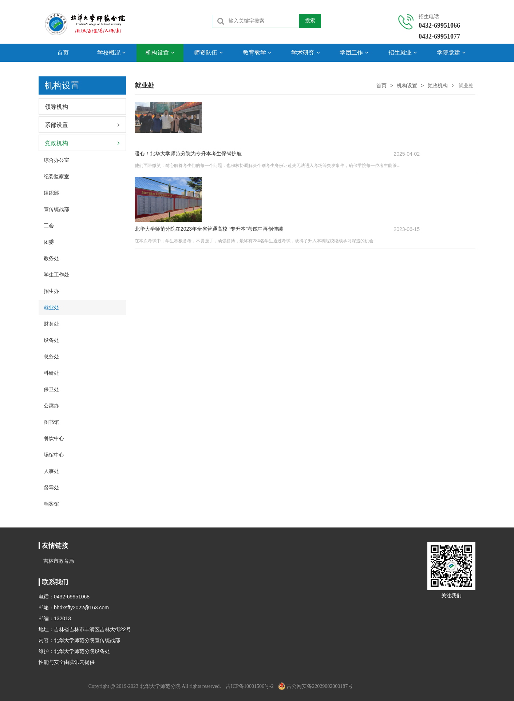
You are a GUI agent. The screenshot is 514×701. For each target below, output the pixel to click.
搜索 (310, 21)
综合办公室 (56, 160)
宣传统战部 (56, 209)
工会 (49, 225)
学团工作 (354, 52)
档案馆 (51, 504)
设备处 (51, 340)
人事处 (51, 471)
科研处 (51, 373)
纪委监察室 (56, 176)
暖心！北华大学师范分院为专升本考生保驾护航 (246, 105)
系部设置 (56, 125)
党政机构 (437, 85)
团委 (49, 242)
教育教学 (257, 52)
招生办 (51, 291)
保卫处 (51, 389)
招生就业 (402, 52)
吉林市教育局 (58, 561)
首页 (63, 52)
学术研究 (305, 52)
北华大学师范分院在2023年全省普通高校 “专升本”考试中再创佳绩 (267, 153)
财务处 (51, 324)
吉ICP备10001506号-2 (249, 686)
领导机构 (56, 107)
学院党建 (451, 52)
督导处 (51, 487)
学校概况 (111, 52)
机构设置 (160, 52)
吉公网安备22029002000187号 (315, 686)
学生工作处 (56, 275)
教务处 (51, 258)
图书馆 (51, 422)
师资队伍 (208, 52)
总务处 (51, 356)
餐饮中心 (54, 438)
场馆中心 (54, 455)
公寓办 (51, 406)
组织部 (51, 193)
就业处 (51, 307)
